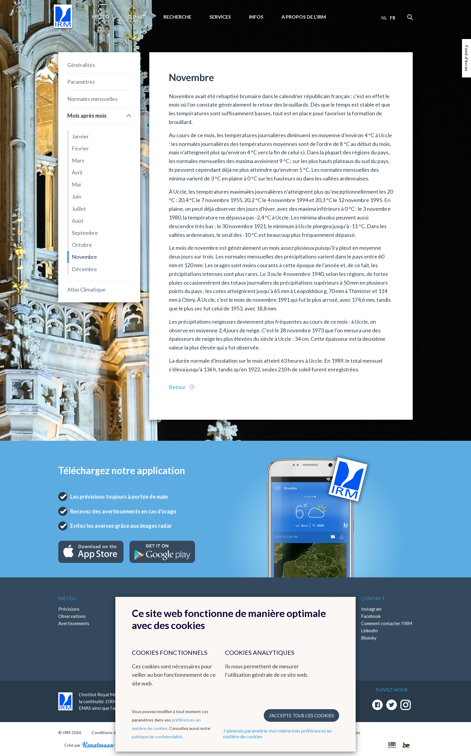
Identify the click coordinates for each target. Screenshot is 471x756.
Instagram (371, 609)
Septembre (85, 232)
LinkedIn (369, 630)
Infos (256, 17)
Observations (72, 616)
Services (220, 17)
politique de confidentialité (157, 736)
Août (78, 220)
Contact (373, 598)
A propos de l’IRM (303, 17)
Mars (78, 160)
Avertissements (73, 623)
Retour (178, 387)
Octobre (82, 244)
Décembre (84, 269)
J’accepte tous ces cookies (301, 715)
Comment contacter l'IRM (386, 623)
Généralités (81, 65)
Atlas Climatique (86, 289)
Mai (76, 184)
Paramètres (81, 81)
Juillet (79, 208)
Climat (136, 17)
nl (384, 17)
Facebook (371, 616)
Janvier (80, 136)
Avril (77, 172)
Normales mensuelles (92, 98)
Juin (76, 196)
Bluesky (369, 637)
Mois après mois (87, 115)
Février (80, 148)
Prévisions (69, 609)
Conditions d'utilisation (113, 732)
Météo (100, 17)
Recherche (177, 17)
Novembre (84, 256)
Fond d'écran (466, 58)
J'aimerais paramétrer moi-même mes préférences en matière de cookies (277, 733)
